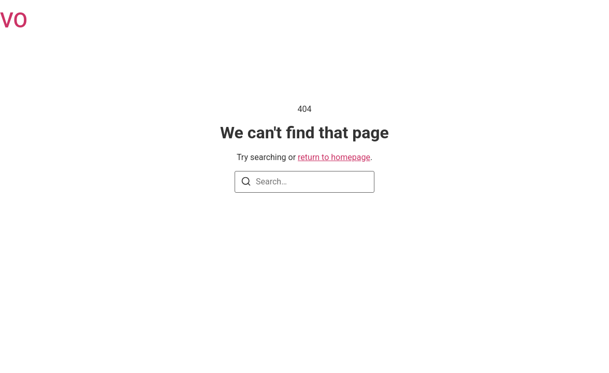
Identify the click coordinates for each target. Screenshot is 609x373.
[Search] (246, 183)
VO (13, 20)
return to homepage (334, 157)
